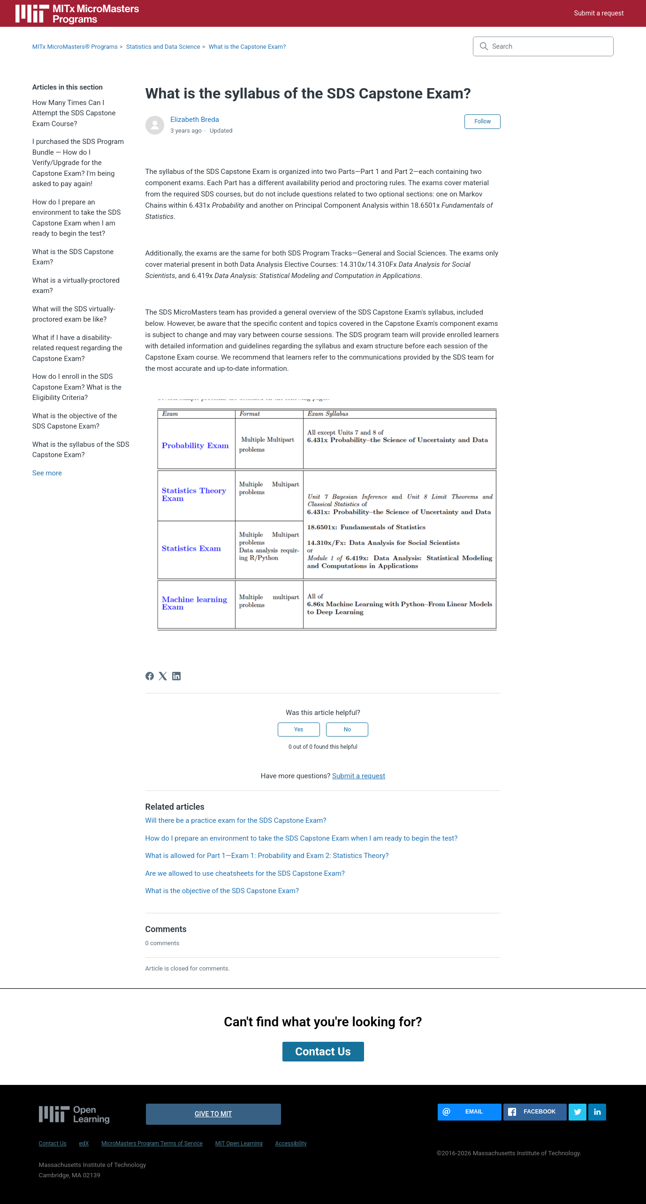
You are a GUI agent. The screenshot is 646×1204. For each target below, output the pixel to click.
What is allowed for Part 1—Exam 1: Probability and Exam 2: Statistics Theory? (267, 855)
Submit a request (599, 13)
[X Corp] (163, 676)
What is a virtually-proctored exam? (76, 285)
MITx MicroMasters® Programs (75, 46)
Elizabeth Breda (194, 119)
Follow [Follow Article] (482, 121)
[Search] (543, 46)
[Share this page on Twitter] (577, 1112)
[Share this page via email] (470, 1112)
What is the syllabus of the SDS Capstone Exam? (80, 449)
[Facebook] (149, 676)
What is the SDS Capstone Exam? (73, 257)
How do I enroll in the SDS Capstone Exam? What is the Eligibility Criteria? (77, 387)
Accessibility (291, 1143)
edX (84, 1143)
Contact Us (53, 1143)
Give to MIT (213, 1114)
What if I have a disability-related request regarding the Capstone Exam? (77, 348)
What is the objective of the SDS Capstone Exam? (74, 421)
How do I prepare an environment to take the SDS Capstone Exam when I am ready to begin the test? (76, 218)
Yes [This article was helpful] (298, 729)
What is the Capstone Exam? (247, 46)
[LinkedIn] (176, 676)
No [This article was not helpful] (347, 729)
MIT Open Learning (239, 1143)
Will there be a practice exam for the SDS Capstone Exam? (236, 820)
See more (47, 473)
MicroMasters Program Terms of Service (152, 1143)
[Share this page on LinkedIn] (597, 1112)
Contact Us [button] (322, 1051)
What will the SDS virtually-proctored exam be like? (73, 314)
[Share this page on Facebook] (535, 1112)
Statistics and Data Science (163, 46)
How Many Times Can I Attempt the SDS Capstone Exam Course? (74, 113)
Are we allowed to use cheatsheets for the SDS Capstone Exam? (245, 873)
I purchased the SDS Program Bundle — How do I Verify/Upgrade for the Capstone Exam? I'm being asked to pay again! (78, 162)
